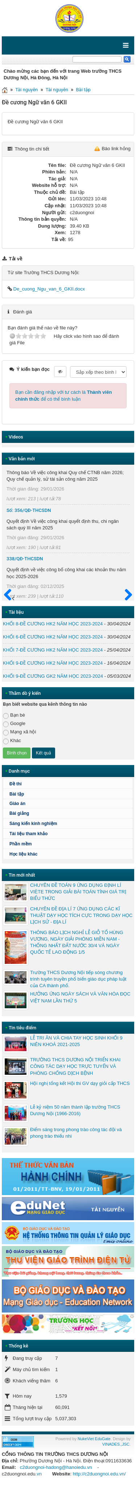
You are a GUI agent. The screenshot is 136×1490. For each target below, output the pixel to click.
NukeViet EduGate (94, 1439)
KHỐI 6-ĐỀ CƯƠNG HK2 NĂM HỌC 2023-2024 (53, 637)
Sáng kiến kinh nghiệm (33, 823)
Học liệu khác (23, 854)
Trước (10, 599)
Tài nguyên (26, 89)
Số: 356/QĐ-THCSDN (29, 510)
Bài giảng (19, 813)
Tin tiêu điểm (22, 1027)
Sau (125, 595)
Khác (12, 741)
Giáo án (17, 803)
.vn (39, 1474)
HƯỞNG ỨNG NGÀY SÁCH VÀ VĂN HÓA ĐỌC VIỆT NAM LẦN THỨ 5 (80, 997)
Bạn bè (14, 715)
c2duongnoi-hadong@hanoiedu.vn (56, 1467)
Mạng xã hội (19, 732)
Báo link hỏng (116, 148)
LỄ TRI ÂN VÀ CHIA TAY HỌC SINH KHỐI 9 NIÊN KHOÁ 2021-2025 (76, 1041)
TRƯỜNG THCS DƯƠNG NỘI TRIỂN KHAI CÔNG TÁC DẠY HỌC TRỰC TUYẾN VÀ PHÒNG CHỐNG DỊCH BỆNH (75, 1066)
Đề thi (15, 783)
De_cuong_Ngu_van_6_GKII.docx (46, 289)
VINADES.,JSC (115, 1444)
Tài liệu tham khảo (28, 833)
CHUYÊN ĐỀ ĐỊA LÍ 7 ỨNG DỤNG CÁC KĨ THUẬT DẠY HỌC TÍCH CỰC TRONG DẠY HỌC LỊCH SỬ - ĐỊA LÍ (81, 915)
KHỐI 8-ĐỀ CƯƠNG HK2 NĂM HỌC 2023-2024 (53, 623)
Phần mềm (20, 843)
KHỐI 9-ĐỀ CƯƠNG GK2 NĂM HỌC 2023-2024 (53, 676)
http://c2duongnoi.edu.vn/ (99, 1474)
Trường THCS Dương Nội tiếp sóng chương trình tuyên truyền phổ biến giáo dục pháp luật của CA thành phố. (78, 979)
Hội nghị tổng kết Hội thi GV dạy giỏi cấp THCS (80, 1083)
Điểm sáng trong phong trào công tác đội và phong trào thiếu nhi (76, 1133)
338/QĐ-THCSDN (25, 558)
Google (14, 724)
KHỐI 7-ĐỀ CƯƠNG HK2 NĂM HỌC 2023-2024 (53, 650)
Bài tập (83, 89)
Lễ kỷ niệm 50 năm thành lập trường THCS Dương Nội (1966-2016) (75, 1110)
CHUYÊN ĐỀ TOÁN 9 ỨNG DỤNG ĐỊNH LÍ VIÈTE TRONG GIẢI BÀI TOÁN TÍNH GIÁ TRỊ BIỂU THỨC (78, 891)
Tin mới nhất (22, 875)
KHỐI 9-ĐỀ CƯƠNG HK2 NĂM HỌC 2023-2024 (53, 663)
